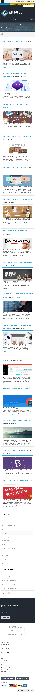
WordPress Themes (5, 644)
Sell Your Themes (20, 1)
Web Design (5, 521)
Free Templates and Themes (9, 548)
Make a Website (6, 540)
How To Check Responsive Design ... (10, 584)
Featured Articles (6, 518)
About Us (3, 655)
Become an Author (22, 678)
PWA (4, 563)
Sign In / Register (4, 660)
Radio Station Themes (5, 667)
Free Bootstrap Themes (6, 673)
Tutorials (5, 529)
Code (4, 544)
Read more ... (5, 67)
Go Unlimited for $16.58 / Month (21, 4)
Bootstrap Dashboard (5, 671)
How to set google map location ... (10, 580)
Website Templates (5, 648)
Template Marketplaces (8, 555)
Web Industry (6, 537)
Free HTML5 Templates (6, 646)
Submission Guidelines (6, 657)
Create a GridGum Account (7, 19)
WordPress (5, 552)
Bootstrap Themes (5, 642)
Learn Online (5, 559)
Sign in (15, 19)
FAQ (2, 658)
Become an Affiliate (29, 1)
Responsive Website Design (9, 525)
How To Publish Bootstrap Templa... (10, 576)
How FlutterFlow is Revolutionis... (10, 573)
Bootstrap (5, 533)
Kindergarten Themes (5, 669)
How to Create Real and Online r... (10, 588)
